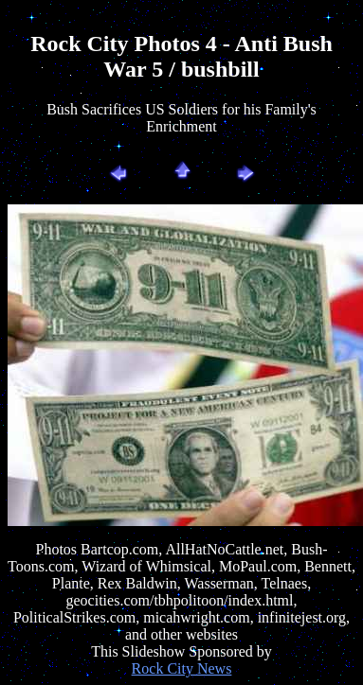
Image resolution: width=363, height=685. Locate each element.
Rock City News (182, 668)
